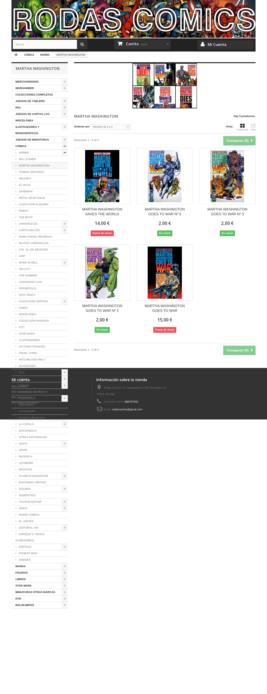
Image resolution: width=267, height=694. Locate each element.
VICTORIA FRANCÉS (31, 346)
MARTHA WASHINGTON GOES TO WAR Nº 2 (102, 308)
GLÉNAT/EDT (27, 398)
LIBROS (20, 579)
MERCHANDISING (27, 81)
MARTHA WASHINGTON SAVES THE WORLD (102, 211)
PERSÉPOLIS (27, 288)
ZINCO (22, 508)
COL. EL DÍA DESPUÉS (33, 249)
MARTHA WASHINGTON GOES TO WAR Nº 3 (227, 211)
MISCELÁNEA (24, 120)
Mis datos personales (25, 659)
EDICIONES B (27, 430)
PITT (21, 327)
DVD (18, 598)
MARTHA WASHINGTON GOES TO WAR (165, 308)
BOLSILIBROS (24, 605)
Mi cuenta (20, 636)
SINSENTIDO (26, 495)
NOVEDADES (27, 366)
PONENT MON (27, 553)
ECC (21, 372)
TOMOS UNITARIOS (31, 172)
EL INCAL (24, 184)
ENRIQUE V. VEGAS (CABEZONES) (29, 537)
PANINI (23, 378)
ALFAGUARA (26, 411)
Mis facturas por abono (26, 649)
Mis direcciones (21, 654)
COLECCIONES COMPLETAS (34, 94)
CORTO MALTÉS (29, 230)
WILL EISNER (27, 159)
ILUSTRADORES (29, 340)
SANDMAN (25, 191)
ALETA (22, 443)
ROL (18, 107)
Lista (253, 127)
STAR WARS (26, 333)
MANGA (20, 566)
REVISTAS (25, 469)
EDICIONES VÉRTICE (32, 482)
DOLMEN (24, 488)
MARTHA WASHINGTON (33, 165)
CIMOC (23, 307)
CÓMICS (20, 146)
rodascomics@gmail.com (127, 666)
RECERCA (25, 456)
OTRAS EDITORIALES (32, 437)
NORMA (23, 152)
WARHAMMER (24, 88)
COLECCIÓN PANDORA (33, 320)
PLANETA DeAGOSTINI (33, 475)
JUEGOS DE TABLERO (30, 101)
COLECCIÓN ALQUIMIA (33, 204)
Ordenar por (82, 126)
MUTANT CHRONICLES (33, 243)
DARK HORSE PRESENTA (35, 236)
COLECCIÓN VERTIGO (33, 301)
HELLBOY (24, 178)
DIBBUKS (24, 559)
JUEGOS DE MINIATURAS (32, 139)
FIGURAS (21, 572)
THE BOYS (25, 217)
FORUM (23, 385)
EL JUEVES (25, 521)
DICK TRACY (26, 294)
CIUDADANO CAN (30, 281)
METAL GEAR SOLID (31, 197)
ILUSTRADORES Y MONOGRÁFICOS (27, 130)
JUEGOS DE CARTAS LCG (32, 114)
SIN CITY (24, 269)
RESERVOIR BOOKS (31, 417)
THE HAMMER (27, 275)
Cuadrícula (242, 127)
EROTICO (24, 546)
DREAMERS (26, 404)
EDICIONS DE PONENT (33, 391)
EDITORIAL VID (28, 527)
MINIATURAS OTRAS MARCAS (35, 592)
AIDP (21, 256)
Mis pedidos (19, 643)
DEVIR (22, 450)
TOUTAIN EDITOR (30, 501)
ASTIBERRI (25, 463)
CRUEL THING (27, 353)
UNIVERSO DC (28, 223)
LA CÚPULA (26, 424)
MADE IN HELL (28, 262)
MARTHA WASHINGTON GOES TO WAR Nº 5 (165, 211)
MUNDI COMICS (28, 514)
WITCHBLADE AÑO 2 (31, 359)
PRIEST (23, 210)
